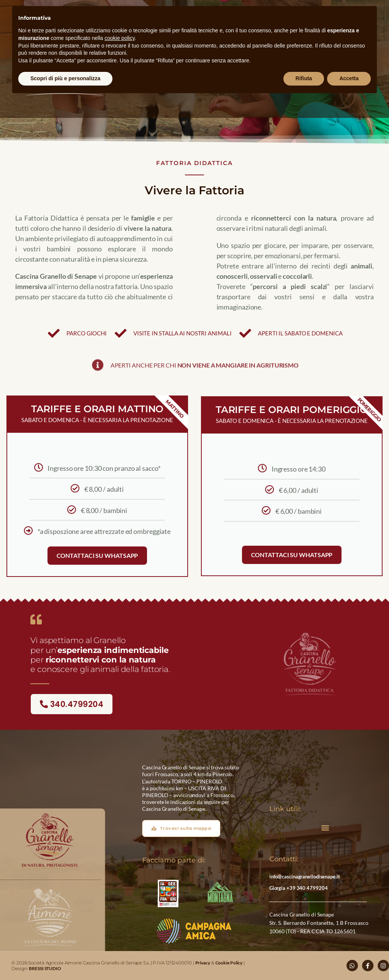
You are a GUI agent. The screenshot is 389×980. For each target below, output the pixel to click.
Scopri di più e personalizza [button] (65, 78)
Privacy (202, 963)
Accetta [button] (349, 78)
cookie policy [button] (119, 38)
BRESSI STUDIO (45, 968)
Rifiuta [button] (304, 78)
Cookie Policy (229, 963)
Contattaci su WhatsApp (97, 555)
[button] (325, 827)
